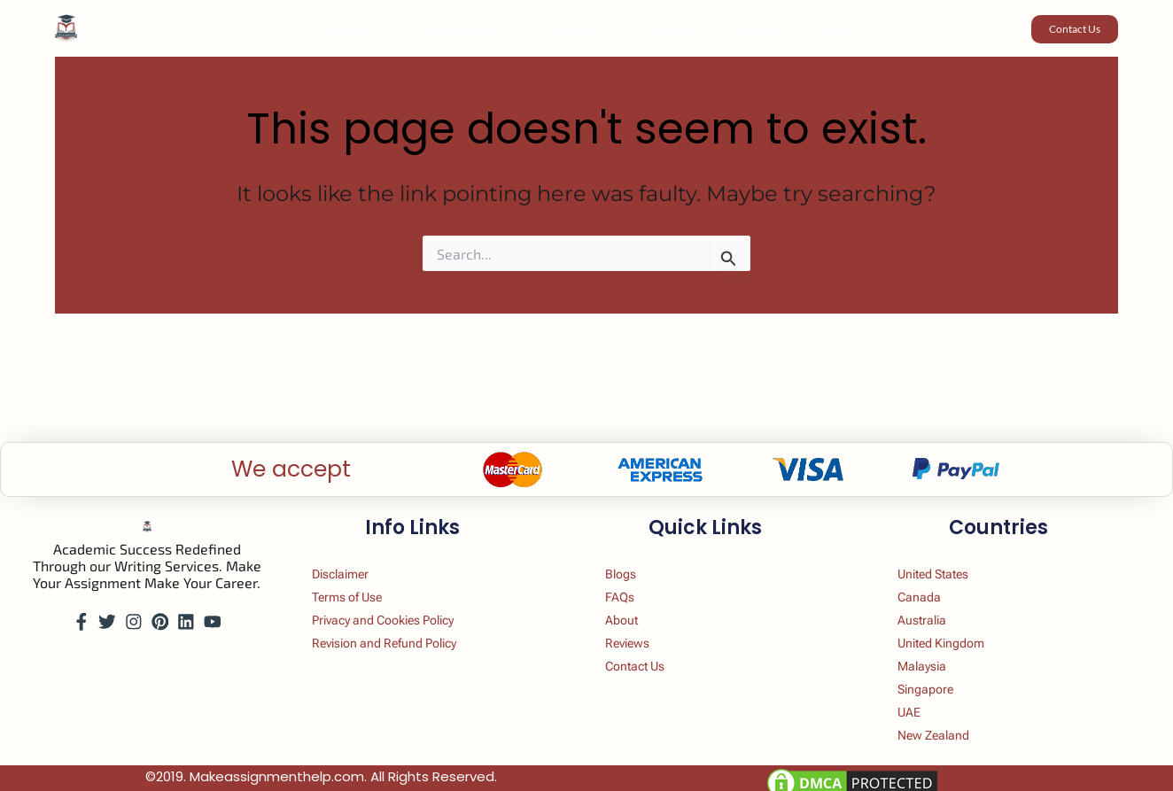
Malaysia (934, 656)
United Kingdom (957, 631)
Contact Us (648, 656)
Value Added (489, 29)
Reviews (670, 29)
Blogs (631, 554)
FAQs (803, 29)
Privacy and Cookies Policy (403, 605)
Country (590, 29)
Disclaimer (353, 554)
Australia (934, 605)
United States (949, 554)
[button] (412, 29)
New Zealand (948, 733)
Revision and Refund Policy (404, 631)
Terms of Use (361, 579)
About (631, 605)
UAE (919, 708)
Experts (741, 29)
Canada (931, 579)
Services (387, 29)
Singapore (938, 682)
